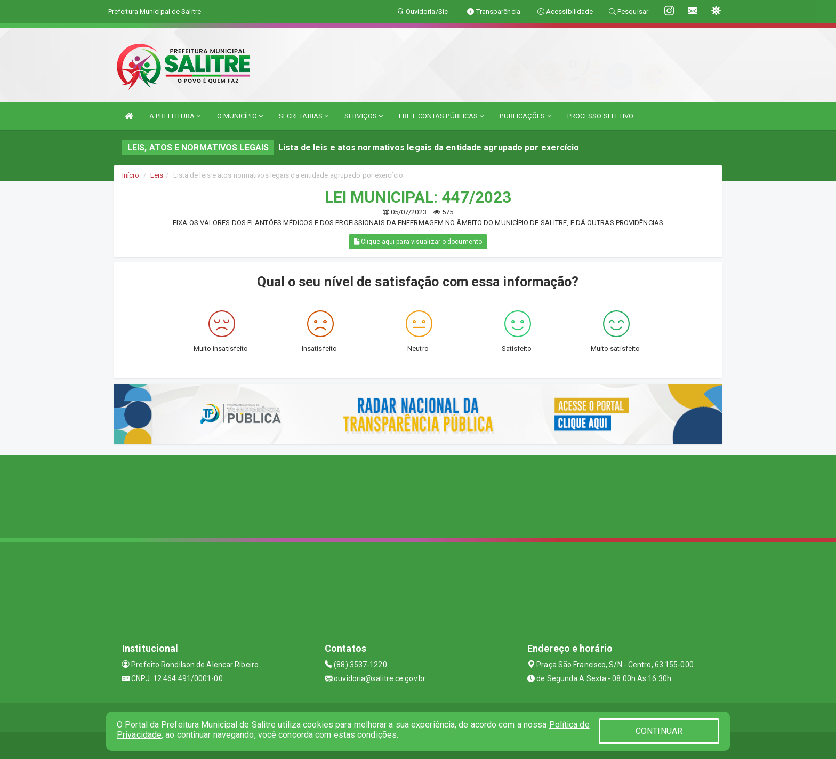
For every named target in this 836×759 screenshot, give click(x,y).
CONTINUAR (659, 731)
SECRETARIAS (303, 116)
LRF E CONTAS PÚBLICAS (441, 116)
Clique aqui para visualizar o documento (418, 241)
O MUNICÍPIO (240, 116)
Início (130, 175)
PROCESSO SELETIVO (600, 116)
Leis (156, 175)
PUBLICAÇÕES (525, 116)
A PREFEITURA (174, 116)
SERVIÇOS (363, 116)
